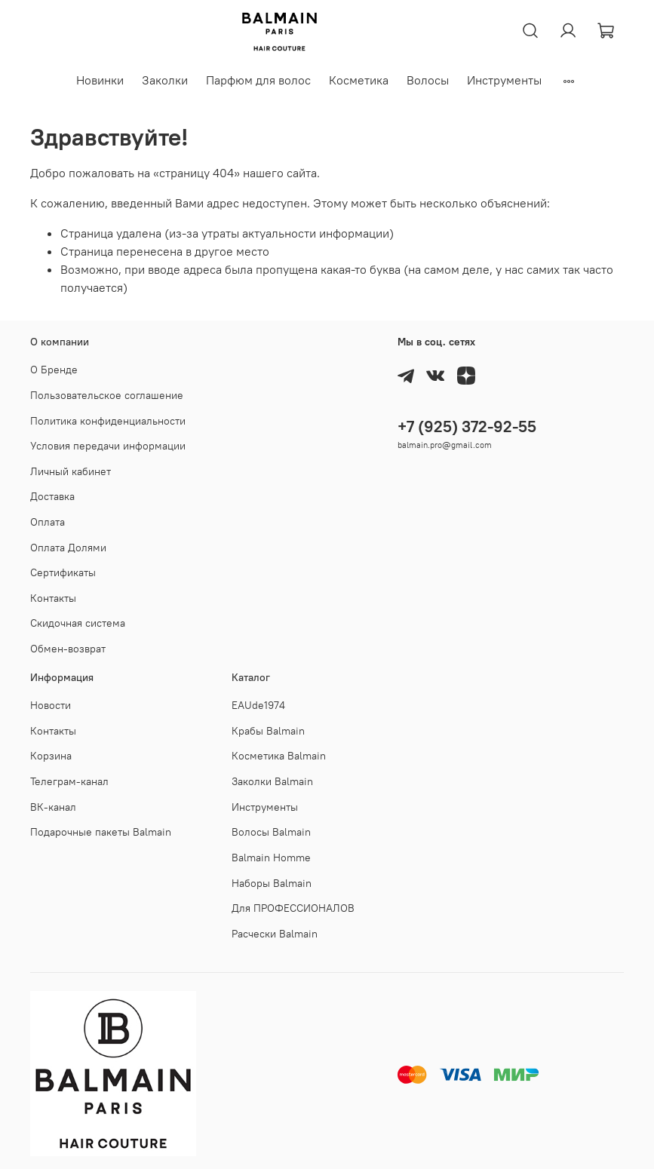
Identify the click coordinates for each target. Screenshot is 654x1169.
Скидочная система (77, 623)
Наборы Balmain (272, 883)
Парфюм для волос (258, 79)
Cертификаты (63, 572)
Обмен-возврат (68, 648)
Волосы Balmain (271, 832)
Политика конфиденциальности (108, 421)
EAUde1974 (258, 705)
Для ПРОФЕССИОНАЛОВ (293, 908)
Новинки (100, 79)
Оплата (47, 522)
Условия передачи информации (108, 446)
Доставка (52, 496)
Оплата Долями (68, 547)
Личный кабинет (70, 471)
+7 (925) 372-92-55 (467, 426)
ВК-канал (53, 807)
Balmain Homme (271, 857)
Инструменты (504, 79)
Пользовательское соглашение (106, 395)
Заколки (165, 79)
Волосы (428, 79)
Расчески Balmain (275, 933)
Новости (50, 705)
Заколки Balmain (272, 781)
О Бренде (54, 369)
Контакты (53, 598)
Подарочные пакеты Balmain (100, 832)
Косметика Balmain (279, 755)
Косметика (358, 79)
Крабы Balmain (268, 731)
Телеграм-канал (69, 781)
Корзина (51, 755)
